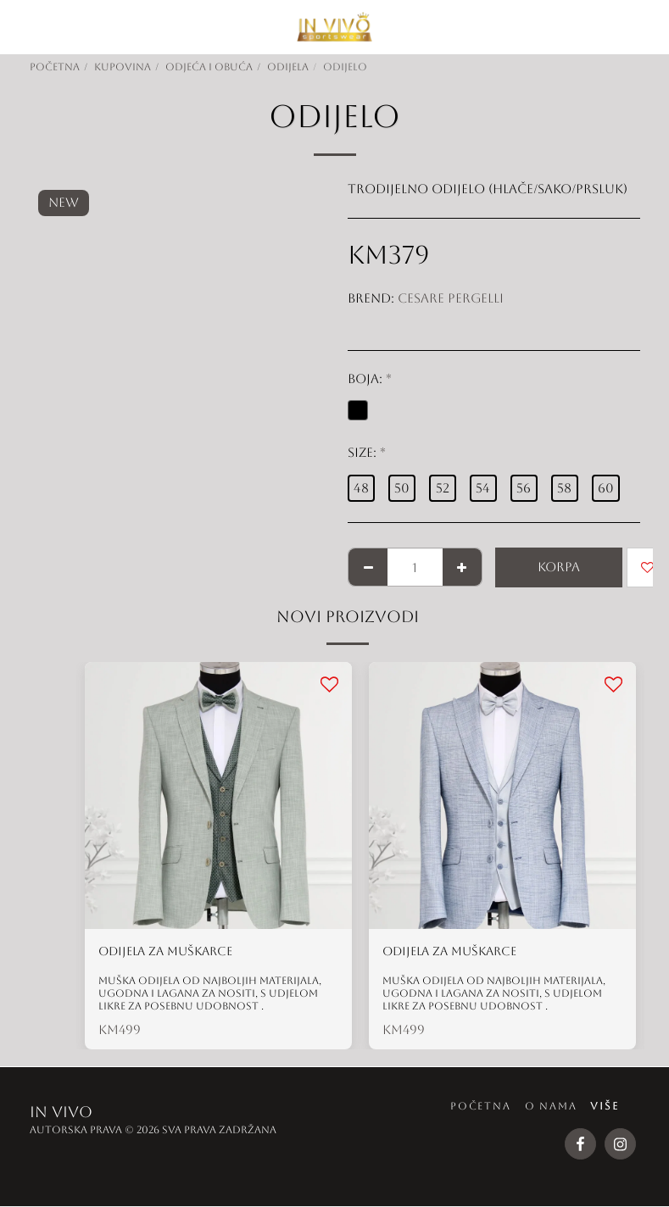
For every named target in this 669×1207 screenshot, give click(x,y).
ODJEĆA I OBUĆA (209, 67)
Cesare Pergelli (451, 298)
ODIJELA (288, 67)
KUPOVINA (122, 67)
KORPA (559, 566)
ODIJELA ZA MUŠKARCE (170, 951)
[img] (218, 795)
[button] (18, 26)
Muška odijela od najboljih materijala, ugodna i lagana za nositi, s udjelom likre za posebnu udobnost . (209, 994)
